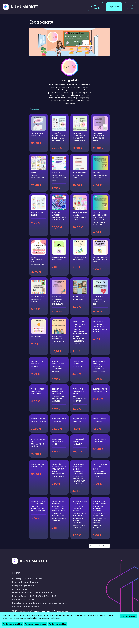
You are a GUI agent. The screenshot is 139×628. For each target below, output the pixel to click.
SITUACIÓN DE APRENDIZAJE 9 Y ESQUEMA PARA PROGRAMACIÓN (79, 136)
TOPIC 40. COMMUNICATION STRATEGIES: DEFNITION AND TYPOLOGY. (58, 366)
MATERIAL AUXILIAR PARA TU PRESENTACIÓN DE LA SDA (80, 216)
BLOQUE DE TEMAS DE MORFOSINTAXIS (38, 420)
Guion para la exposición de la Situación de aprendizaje (100, 136)
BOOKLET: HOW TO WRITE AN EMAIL (59, 258)
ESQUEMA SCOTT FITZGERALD (99, 420)
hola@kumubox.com (29, 582)
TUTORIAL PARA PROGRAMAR (37, 134)
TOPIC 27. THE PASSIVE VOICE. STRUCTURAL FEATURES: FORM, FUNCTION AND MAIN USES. (58, 395)
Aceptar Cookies (128, 616)
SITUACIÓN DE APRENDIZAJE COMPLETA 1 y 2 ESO (99, 300)
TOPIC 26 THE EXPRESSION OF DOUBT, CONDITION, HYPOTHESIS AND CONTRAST (79, 395)
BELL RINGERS (36, 336)
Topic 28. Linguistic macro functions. (100, 175)
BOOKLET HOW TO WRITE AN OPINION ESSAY (100, 259)
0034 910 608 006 (33, 578)
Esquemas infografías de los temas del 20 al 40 (59, 176)
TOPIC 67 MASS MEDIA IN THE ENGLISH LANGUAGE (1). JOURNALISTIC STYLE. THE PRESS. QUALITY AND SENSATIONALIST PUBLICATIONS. (79, 473)
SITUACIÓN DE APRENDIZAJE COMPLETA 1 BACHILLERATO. (57, 300)
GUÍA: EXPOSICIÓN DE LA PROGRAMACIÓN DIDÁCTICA (38, 442)
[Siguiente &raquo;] (108, 546)
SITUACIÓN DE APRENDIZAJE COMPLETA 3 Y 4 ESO (58, 340)
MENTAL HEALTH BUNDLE (37, 214)
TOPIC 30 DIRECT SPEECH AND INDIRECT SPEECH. (37, 391)
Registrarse (114, 7)
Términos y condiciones (35, 624)
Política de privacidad (12, 624)
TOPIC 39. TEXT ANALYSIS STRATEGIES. (78, 364)
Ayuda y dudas (19, 589)
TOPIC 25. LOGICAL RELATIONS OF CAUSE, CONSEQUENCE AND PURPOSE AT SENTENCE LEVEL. (100, 470)
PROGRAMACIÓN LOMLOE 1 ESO (99, 440)
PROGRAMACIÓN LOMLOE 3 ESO (37, 465)
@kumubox (28, 585)
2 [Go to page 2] (99, 546)
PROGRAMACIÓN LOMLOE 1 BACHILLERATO (79, 441)
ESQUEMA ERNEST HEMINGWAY (79, 420)
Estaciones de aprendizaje (78, 298)
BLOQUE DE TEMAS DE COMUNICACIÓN (100, 390)
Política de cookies (57, 624)
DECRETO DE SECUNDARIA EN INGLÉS (57, 441)
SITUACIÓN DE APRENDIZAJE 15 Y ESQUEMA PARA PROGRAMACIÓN (58, 136)
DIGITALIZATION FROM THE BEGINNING (37, 364)
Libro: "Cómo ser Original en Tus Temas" (79, 175)
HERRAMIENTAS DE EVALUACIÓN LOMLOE (38, 299)
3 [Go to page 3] (103, 546)
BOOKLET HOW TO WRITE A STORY (80, 258)
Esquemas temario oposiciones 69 (37, 175)
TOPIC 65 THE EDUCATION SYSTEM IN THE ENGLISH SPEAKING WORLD (100, 326)
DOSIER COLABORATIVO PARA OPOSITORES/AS (37, 260)
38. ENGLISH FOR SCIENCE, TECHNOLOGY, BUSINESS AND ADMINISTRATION (99, 366)
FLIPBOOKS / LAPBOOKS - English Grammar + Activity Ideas (59, 216)
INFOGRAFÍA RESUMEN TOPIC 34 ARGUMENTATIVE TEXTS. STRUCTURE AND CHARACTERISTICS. (59, 470)
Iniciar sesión (130, 6)
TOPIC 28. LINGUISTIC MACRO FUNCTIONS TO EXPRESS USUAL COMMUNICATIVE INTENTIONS (100, 218)
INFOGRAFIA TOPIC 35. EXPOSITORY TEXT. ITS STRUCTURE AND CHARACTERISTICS (38, 506)
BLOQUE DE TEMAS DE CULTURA (59, 420)
